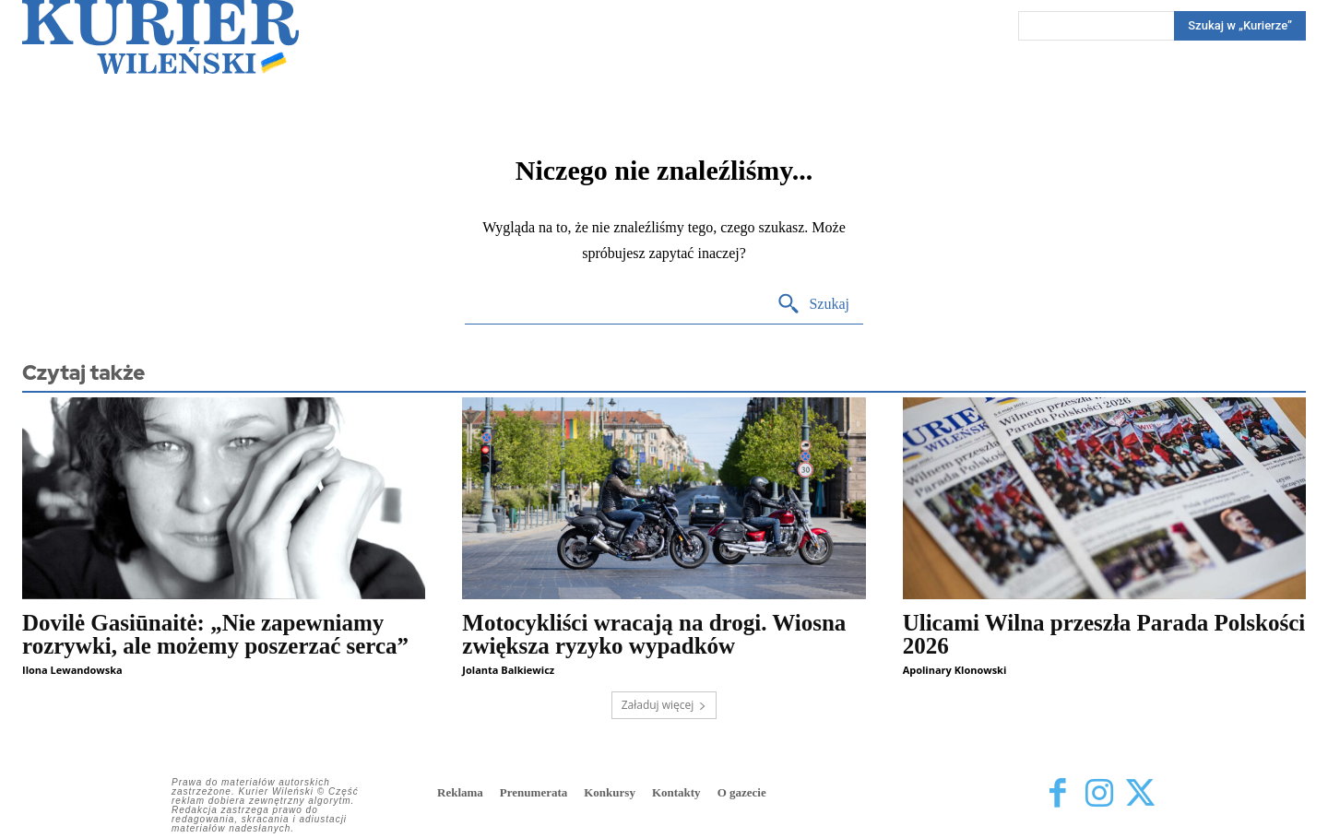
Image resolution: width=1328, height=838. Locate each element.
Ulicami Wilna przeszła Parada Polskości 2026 (1104, 634)
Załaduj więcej (664, 705)
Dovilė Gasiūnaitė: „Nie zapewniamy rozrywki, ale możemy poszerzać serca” (215, 634)
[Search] (1240, 26)
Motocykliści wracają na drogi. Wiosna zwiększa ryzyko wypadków (654, 634)
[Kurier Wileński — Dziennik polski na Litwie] (160, 37)
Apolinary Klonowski (955, 670)
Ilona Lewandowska (72, 670)
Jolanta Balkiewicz (508, 670)
